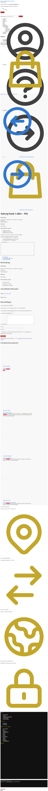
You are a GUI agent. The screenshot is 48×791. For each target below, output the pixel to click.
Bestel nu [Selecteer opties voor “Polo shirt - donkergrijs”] (8, 459)
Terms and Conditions (7, 716)
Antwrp (4, 297)
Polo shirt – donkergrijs (7, 457)
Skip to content (11, 1)
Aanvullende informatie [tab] (7, 258)
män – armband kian (7, 368)
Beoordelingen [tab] (6, 259)
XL (7, 293)
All (23, 338)
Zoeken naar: (3, 16)
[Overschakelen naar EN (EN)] (6, 9)
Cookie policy (6, 717)
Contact (4, 715)
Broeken (4, 730)
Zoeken (20, 16)
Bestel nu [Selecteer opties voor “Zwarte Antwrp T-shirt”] (5, 414)
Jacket (4, 733)
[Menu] (2, 12)
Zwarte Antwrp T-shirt (7, 412)
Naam (2, 326)
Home (1, 94)
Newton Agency (10, 781)
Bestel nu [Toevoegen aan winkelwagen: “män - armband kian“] (8, 369)
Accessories (7, 366)
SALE (4, 737)
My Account (5, 714)
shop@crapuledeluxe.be (14, 4)
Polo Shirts (9, 455)
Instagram (5, 40)
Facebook (5, 39)
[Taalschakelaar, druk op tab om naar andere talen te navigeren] (3, 8)
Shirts (28, 338)
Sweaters (5, 739)
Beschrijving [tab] (5, 257)
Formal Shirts (5, 732)
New (5, 94)
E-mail (2, 329)
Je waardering (3, 313)
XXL (10, 293)
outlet (6, 410)
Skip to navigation (4, 1)
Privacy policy (6, 719)
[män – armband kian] (12, 363)
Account (25, 41)
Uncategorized (6, 741)
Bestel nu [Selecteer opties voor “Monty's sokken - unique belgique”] (8, 503)
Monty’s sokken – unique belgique (9, 502)
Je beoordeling (3, 324)
